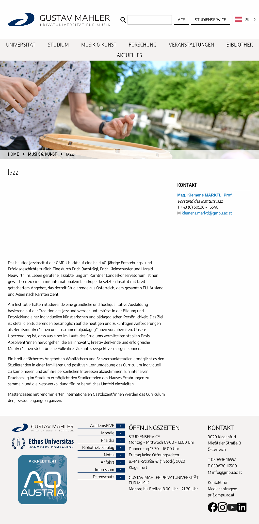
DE (242, 19)
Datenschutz (103, 477)
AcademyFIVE (102, 426)
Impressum (104, 470)
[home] (59, 19)
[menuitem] (21, 44)
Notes (109, 455)
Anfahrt (107, 462)
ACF (181, 19)
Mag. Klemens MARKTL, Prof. (205, 195)
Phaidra (107, 440)
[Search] (145, 20)
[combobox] (245, 19)
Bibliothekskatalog (98, 447)
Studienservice (210, 19)
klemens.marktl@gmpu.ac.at (207, 213)
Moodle (107, 433)
